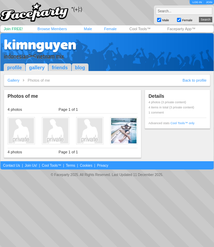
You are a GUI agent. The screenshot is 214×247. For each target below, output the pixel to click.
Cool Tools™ (140, 29)
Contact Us (11, 165)
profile (14, 67)
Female (110, 29)
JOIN (209, 2)
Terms (70, 165)
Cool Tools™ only (182, 123)
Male (88, 29)
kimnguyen (40, 44)
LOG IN (197, 2)
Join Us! (31, 165)
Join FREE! (13, 29)
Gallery (14, 80)
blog (80, 67)
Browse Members (52, 29)
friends (60, 67)
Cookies (86, 165)
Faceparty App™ (181, 29)
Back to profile (194, 80)
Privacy (102, 165)
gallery (37, 67)
